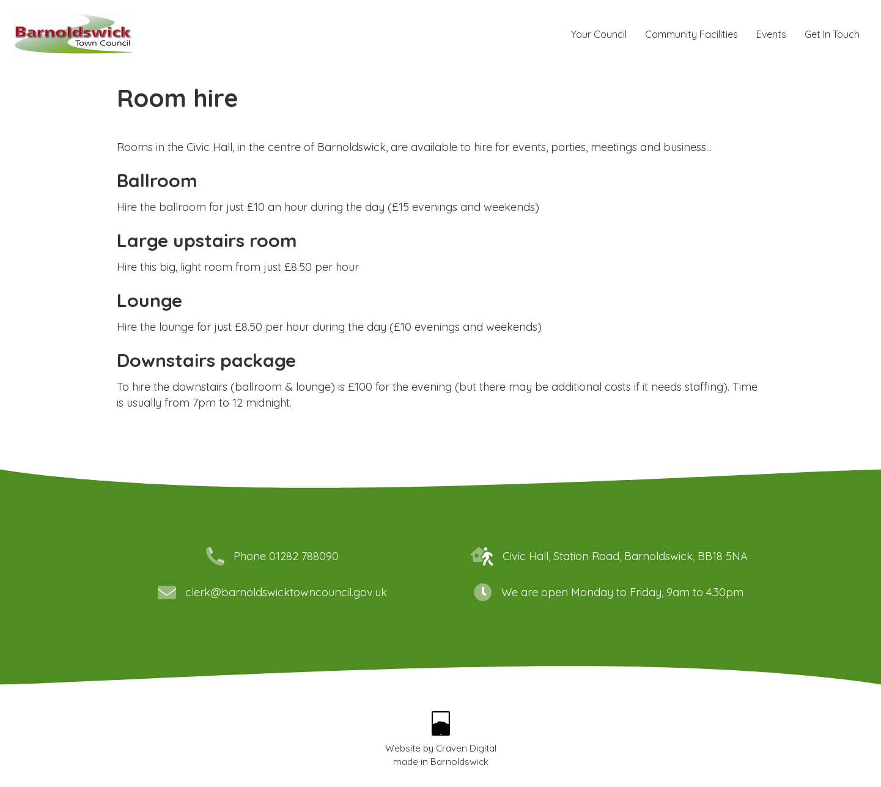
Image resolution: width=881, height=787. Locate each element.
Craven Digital (466, 748)
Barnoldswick (459, 761)
